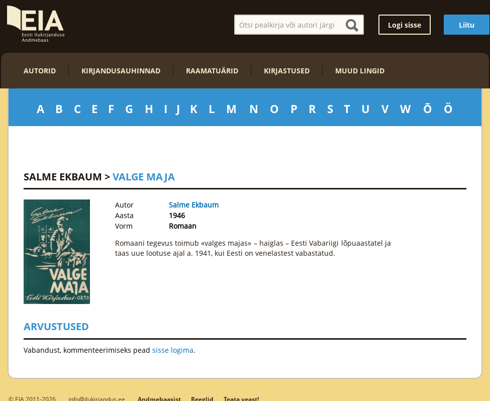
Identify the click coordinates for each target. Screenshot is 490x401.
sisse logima (172, 350)
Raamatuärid (212, 70)
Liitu (466, 25)
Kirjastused (287, 70)
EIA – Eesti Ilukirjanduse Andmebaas (35, 24)
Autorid (40, 70)
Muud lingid (359, 70)
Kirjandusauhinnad (120, 70)
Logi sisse (404, 25)
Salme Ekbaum (63, 176)
